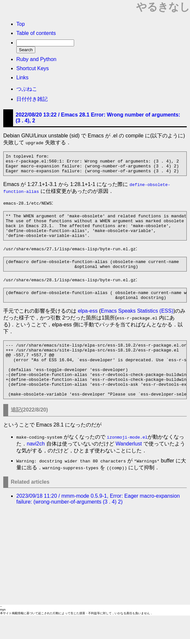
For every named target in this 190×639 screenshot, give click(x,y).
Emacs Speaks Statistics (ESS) (137, 323)
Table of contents (36, 33)
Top (20, 24)
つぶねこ (26, 89)
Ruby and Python (36, 59)
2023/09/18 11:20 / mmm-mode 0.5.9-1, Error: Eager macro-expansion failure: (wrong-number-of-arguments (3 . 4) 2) (98, 522)
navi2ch (36, 467)
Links (22, 77)
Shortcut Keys (32, 68)
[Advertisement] (95, 579)
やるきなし (163, 7)
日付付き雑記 (32, 99)
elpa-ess (87, 323)
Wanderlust (129, 467)
